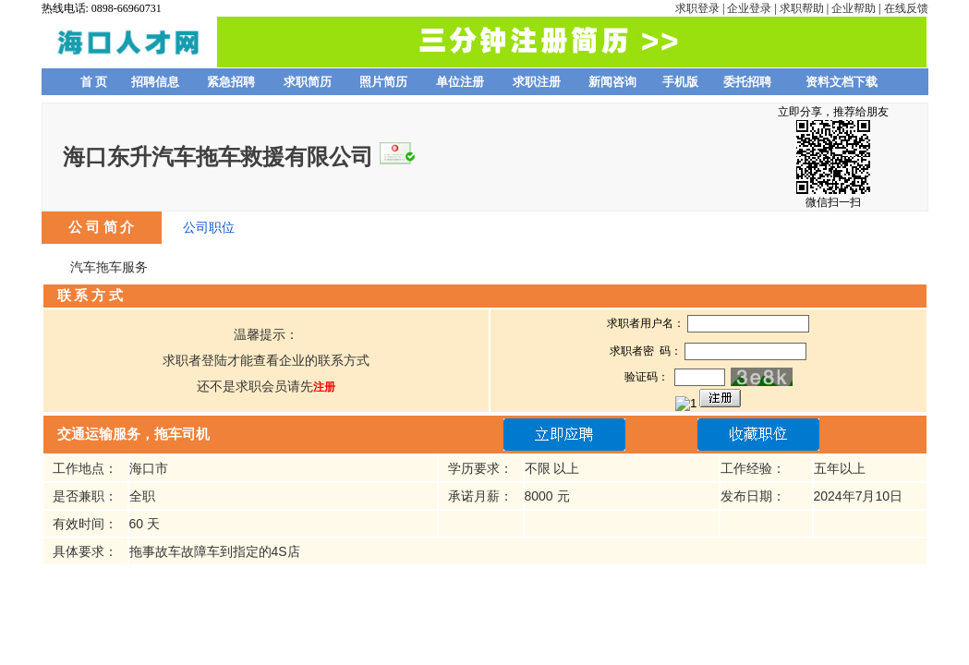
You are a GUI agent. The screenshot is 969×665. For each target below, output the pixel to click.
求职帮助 (802, 8)
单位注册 (460, 82)
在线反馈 (906, 8)
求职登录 (697, 8)
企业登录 (749, 8)
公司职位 (209, 227)
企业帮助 (853, 8)
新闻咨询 (612, 82)
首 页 (94, 82)
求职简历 (308, 82)
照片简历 (383, 82)
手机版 (680, 82)
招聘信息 (155, 82)
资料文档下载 (841, 82)
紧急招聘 (231, 82)
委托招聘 (747, 82)
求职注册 (537, 82)
